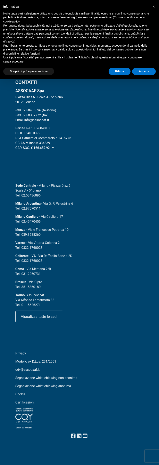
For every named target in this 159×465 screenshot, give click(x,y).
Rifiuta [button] (119, 71)
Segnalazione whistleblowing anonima (43, 389)
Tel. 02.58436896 (28, 198)
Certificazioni (24, 405)
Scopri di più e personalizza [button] (29, 71)
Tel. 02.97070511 (28, 211)
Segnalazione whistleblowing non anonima (46, 381)
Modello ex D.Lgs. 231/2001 (35, 364)
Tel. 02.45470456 (28, 224)
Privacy (20, 356)
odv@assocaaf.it (27, 372)
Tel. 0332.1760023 (28, 251)
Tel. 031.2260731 (28, 277)
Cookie (20, 397)
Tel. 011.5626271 (28, 308)
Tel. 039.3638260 (28, 237)
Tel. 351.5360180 (28, 290)
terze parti (66, 25)
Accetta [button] (144, 71)
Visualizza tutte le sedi (39, 319)
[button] (153, 6)
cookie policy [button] (11, 21)
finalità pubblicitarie (117, 33)
